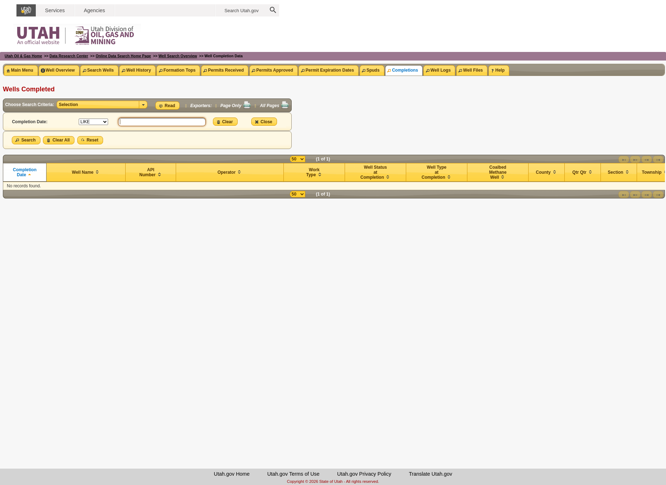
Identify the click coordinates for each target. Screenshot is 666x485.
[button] (167, 105)
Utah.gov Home (232, 474)
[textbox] (162, 121)
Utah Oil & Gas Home (23, 56)
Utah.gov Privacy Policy (364, 474)
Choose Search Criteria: (30, 104)
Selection (68, 104)
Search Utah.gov (241, 10)
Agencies (94, 10)
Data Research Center (68, 56)
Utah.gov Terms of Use (293, 474)
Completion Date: (29, 121)
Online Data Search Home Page (123, 56)
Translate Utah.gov (430, 474)
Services (55, 10)
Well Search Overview (178, 56)
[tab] (21, 70)
